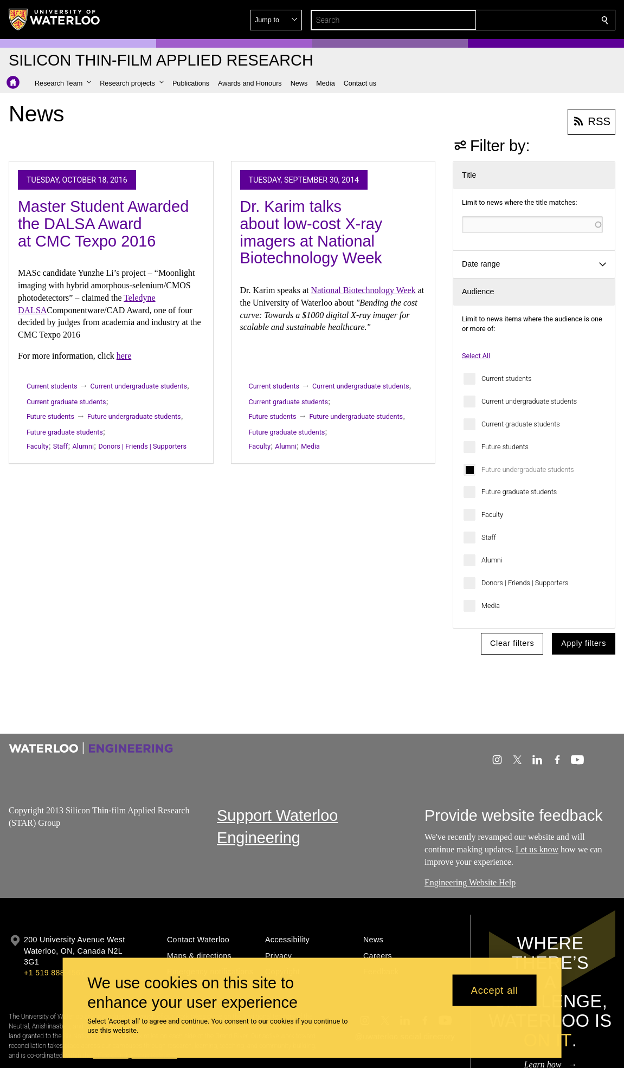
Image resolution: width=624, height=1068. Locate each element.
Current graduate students (520, 424)
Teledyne (139, 297)
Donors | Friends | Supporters (524, 583)
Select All (476, 356)
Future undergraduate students (527, 469)
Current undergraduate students (529, 401)
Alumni (492, 560)
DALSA (32, 310)
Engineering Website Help (470, 883)
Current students (506, 378)
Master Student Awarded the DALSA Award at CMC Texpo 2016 (103, 223)
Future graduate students (519, 492)
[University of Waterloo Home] (55, 19)
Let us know (537, 849)
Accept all (494, 990)
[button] (526, 20)
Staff (488, 537)
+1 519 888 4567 (54, 972)
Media (490, 605)
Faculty (492, 514)
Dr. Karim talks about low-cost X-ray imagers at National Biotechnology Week (311, 232)
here (124, 355)
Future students (505, 447)
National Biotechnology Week (363, 290)
